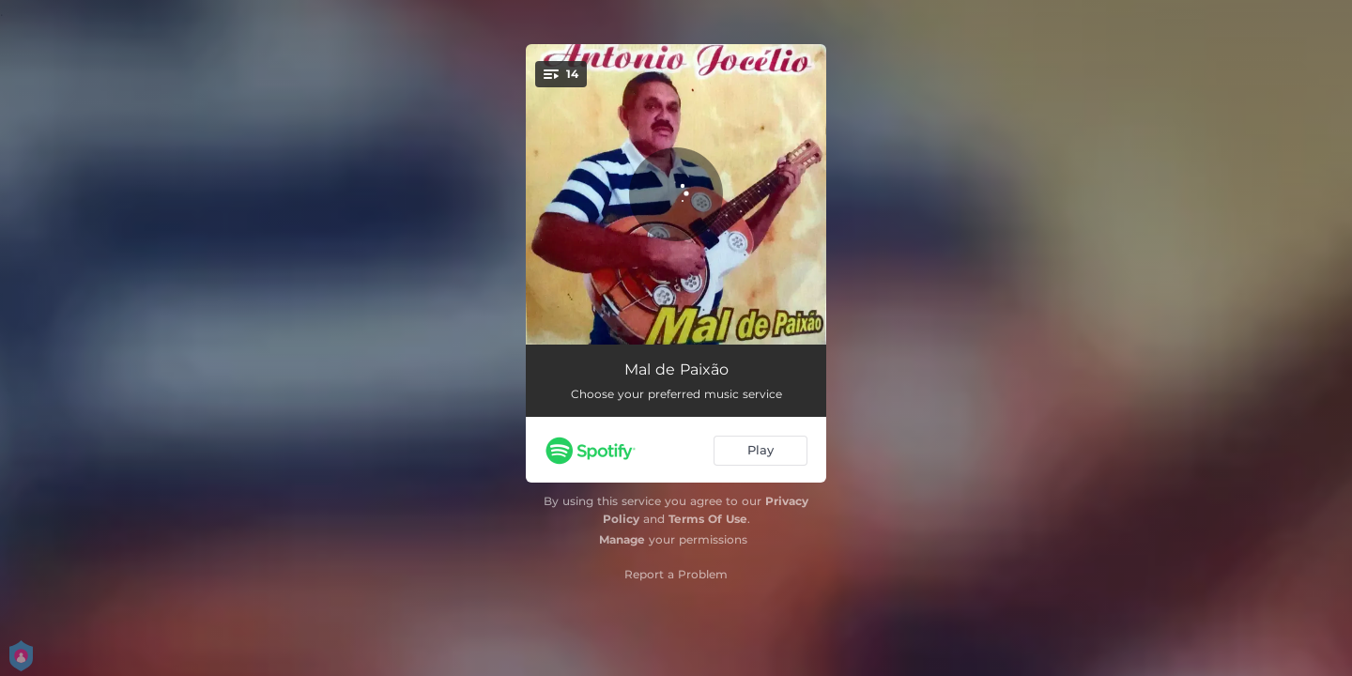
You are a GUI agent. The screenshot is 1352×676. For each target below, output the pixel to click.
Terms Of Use (707, 519)
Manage (622, 539)
